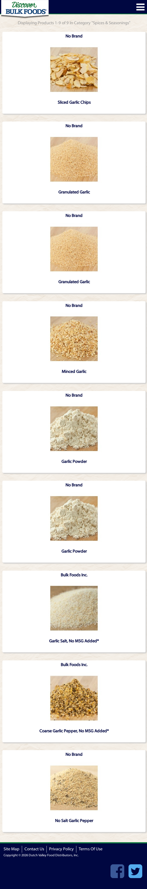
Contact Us (34, 849)
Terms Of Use (90, 849)
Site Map (11, 849)
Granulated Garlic (74, 192)
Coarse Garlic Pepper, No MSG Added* (74, 731)
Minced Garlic (74, 371)
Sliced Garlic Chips (74, 102)
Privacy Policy (61, 849)
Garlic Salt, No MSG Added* (74, 641)
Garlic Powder (74, 461)
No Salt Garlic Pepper (74, 820)
